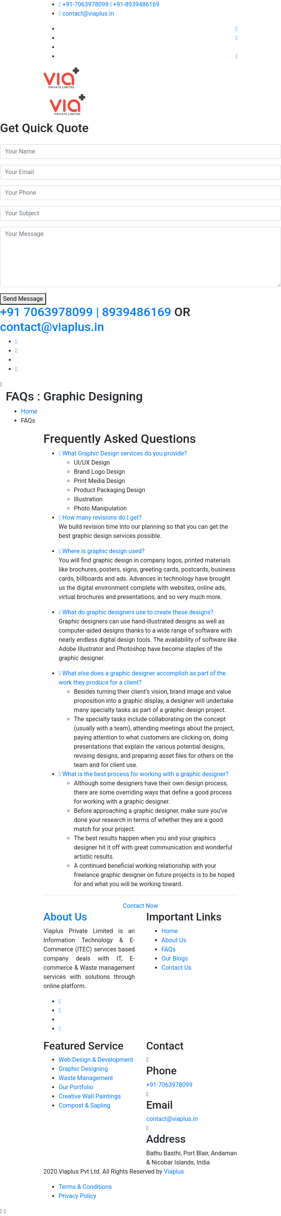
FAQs (168, 949)
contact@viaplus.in (86, 13)
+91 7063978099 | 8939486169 (87, 312)
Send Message (23, 298)
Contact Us (176, 967)
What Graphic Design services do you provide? (123, 453)
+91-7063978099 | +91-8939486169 (109, 4)
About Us (173, 940)
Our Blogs (174, 958)
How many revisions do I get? (100, 517)
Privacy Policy (77, 1196)
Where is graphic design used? (102, 551)
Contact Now (140, 905)
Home (29, 411)
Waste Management (86, 1078)
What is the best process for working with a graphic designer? (143, 774)
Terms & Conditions (85, 1186)
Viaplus (174, 1171)
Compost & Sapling (84, 1105)
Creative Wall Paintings (90, 1096)
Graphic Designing (83, 1068)
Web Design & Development (96, 1059)
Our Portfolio (76, 1087)
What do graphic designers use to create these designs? (136, 612)
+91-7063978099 (169, 1084)
